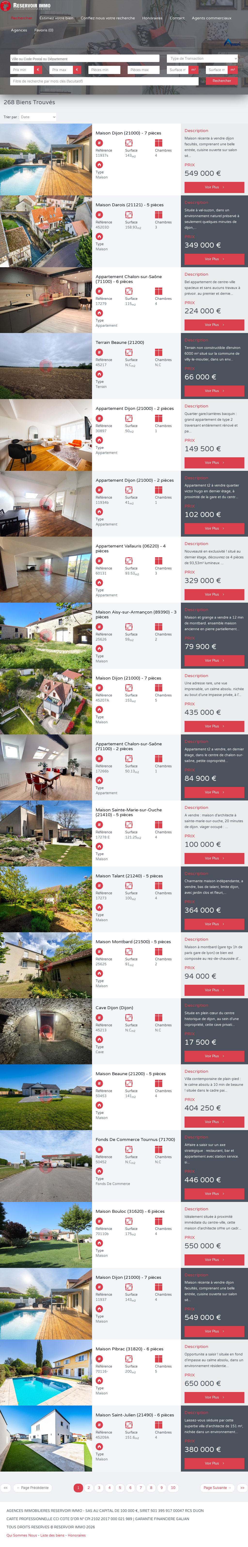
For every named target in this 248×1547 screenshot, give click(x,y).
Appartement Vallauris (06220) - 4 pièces (131, 548)
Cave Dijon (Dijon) (114, 1007)
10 (173, 1488)
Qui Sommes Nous (22, 1535)
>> (242, 1488)
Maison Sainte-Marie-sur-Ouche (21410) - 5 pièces (129, 812)
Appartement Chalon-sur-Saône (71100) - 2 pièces (129, 746)
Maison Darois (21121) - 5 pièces (130, 204)
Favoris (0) (43, 30)
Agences (19, 30)
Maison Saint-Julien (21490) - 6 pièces (135, 1415)
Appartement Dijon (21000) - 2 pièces (135, 408)
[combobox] (85, 58)
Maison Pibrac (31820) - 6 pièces (129, 1349)
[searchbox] (85, 58)
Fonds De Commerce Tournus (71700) (135, 1139)
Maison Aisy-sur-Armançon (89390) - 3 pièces (136, 614)
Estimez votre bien (56, 18)
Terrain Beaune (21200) (120, 342)
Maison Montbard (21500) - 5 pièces (133, 941)
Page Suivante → (217, 1488)
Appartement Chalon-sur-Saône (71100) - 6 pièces (129, 279)
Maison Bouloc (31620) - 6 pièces (130, 1211)
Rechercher (21, 18)
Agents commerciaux (212, 18)
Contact (177, 18)
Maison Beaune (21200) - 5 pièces (131, 1073)
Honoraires (152, 18)
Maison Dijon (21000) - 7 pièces (128, 133)
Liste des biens (52, 1535)
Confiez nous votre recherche (108, 18)
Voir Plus (214, 187)
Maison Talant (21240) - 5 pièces (129, 876)
